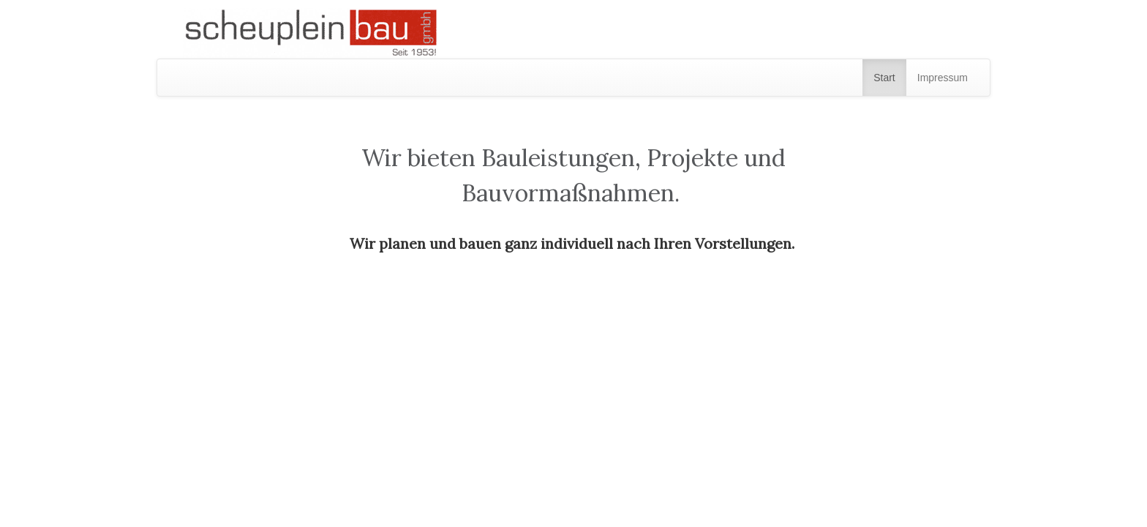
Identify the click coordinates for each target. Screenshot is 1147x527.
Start (884, 77)
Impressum (942, 77)
